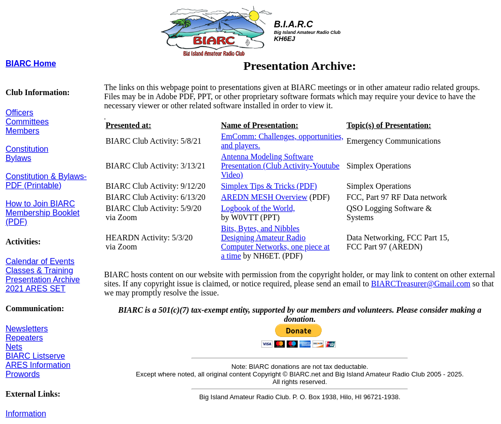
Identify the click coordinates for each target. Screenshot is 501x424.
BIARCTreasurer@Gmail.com (421, 283)
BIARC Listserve (35, 356)
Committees (27, 121)
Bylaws (18, 158)
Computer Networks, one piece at (275, 246)
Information (26, 413)
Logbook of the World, (258, 208)
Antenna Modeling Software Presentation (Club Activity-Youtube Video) (280, 165)
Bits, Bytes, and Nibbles (260, 228)
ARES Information (38, 365)
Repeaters (24, 337)
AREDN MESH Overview (264, 197)
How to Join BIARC (40, 203)
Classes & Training (39, 270)
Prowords (23, 374)
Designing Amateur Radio (263, 237)
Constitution (27, 149)
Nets (14, 347)
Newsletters (27, 328)
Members (23, 130)
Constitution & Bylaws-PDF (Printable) (46, 181)
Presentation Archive (43, 279)
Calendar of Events (40, 261)
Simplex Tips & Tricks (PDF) (269, 186)
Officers (19, 112)
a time (231, 255)
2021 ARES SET (35, 288)
